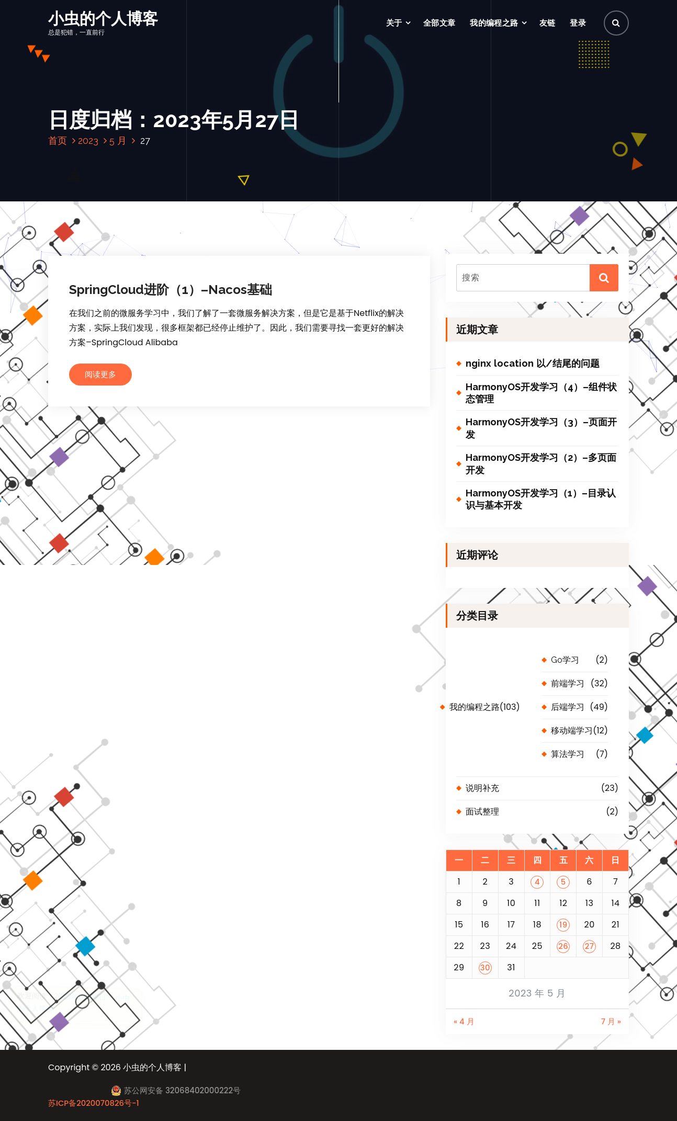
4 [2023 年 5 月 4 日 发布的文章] (537, 881)
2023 (88, 140)
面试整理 (482, 812)
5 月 (118, 140)
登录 (578, 22)
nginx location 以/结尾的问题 (533, 363)
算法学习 (567, 754)
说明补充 (482, 788)
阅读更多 (100, 374)
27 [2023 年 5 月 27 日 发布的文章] (589, 946)
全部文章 (439, 22)
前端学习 (567, 683)
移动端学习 (572, 730)
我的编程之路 (494, 22)
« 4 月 (464, 1021)
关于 (394, 22)
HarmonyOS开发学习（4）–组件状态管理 (541, 392)
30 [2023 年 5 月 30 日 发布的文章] (485, 967)
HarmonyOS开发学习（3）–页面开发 (541, 427)
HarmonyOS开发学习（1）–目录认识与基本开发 (541, 499)
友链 (547, 22)
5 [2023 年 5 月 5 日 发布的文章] (563, 881)
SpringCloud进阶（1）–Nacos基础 (170, 289)
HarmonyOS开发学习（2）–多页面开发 (541, 463)
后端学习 (567, 707)
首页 (57, 140)
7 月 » (611, 1021)
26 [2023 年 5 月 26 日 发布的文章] (563, 946)
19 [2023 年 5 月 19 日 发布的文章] (563, 924)
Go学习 (565, 660)
